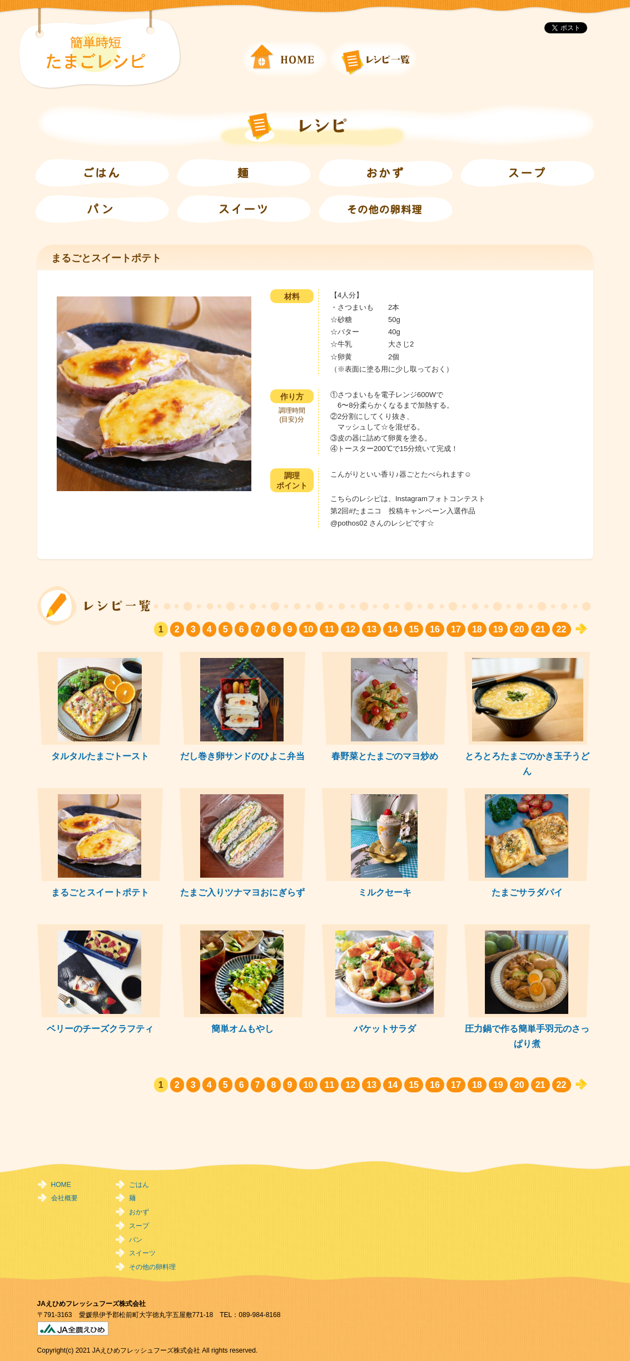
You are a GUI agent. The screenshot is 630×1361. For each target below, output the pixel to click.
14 (393, 629)
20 (519, 629)
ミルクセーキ (384, 892)
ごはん (139, 1185)
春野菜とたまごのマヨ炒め (384, 756)
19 (498, 629)
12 (350, 629)
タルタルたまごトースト (100, 756)
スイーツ (142, 1253)
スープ (139, 1226)
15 (414, 629)
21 (540, 629)
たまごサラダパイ (527, 892)
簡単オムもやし (242, 1028)
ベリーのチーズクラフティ (100, 1028)
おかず (139, 1212)
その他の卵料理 (152, 1267)
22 (562, 629)
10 (309, 629)
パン (135, 1240)
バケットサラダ (385, 1028)
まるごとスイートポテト (100, 892)
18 (477, 629)
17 (456, 629)
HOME (61, 1185)
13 (371, 629)
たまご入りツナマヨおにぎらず (242, 892)
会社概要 (64, 1198)
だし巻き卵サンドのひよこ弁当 (242, 756)
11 (329, 629)
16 (435, 629)
